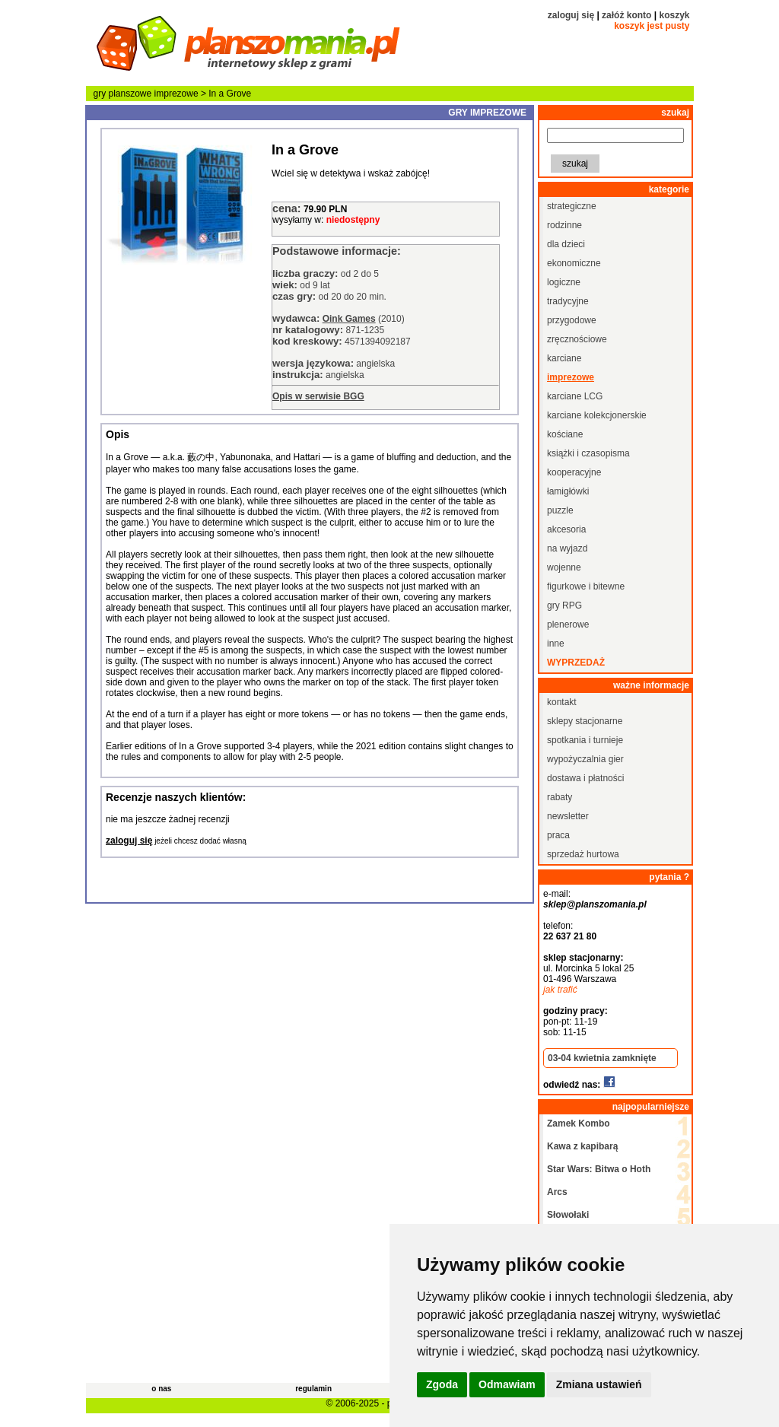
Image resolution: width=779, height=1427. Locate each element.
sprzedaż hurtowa (583, 854)
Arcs (557, 1192)
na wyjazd (567, 548)
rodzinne (564, 225)
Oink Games (349, 318)
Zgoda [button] (442, 1384)
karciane (564, 358)
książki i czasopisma (588, 453)
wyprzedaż (576, 662)
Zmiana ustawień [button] (599, 1384)
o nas (161, 1388)
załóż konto (626, 15)
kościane (565, 434)
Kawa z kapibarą (582, 1146)
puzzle (560, 510)
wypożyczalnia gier (585, 759)
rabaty (559, 797)
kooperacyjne (574, 472)
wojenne (564, 567)
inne (555, 643)
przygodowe (571, 320)
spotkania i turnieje (585, 740)
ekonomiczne (574, 263)
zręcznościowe (577, 339)
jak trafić (560, 989)
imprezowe (176, 93)
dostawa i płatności (585, 778)
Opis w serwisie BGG (318, 396)
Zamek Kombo (578, 1123)
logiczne (563, 282)
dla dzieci (566, 244)
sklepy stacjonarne (584, 721)
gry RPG (564, 605)
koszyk (674, 15)
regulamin (313, 1388)
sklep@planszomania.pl (595, 904)
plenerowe (568, 624)
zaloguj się (571, 15)
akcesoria (566, 529)
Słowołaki (568, 1214)
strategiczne (571, 206)
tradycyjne (568, 301)
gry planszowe (123, 93)
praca (558, 835)
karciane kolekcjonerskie (597, 415)
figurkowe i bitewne (586, 586)
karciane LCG (575, 396)
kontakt (562, 702)
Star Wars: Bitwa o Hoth (598, 1169)
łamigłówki (568, 491)
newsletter (568, 816)
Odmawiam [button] (507, 1384)
